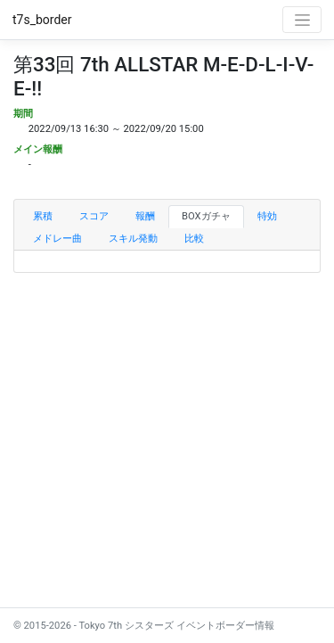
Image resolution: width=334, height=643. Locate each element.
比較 (194, 238)
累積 (43, 216)
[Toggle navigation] (302, 19)
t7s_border (42, 19)
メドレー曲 (57, 238)
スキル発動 (133, 238)
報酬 (145, 216)
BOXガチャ (206, 216)
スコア (94, 216)
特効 (267, 216)
